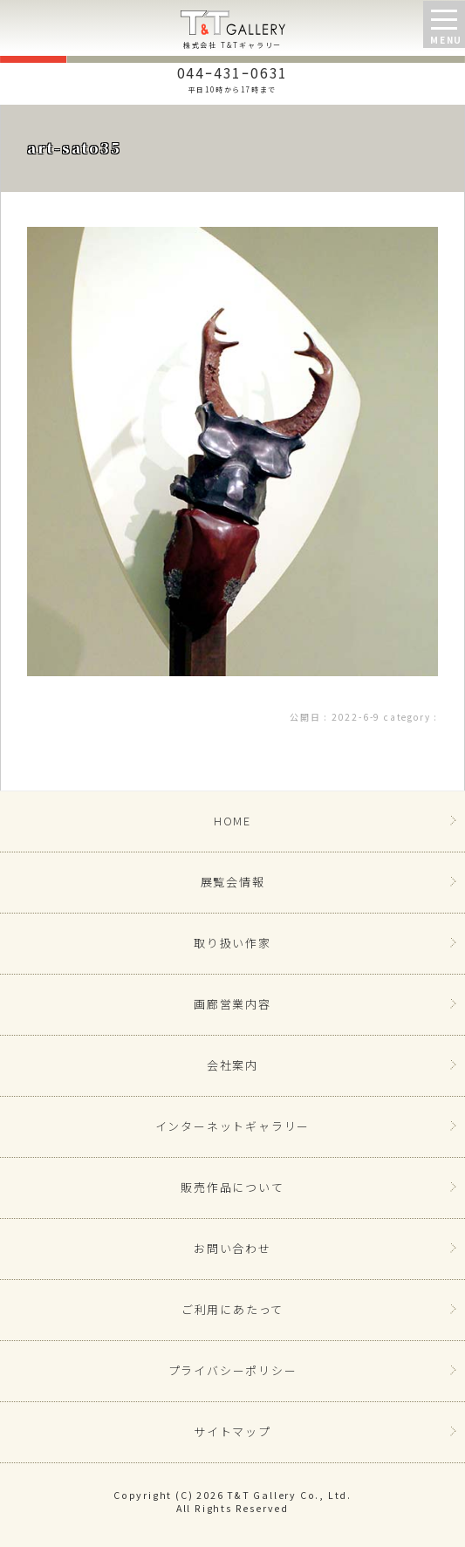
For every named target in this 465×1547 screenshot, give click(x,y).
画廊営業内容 (232, 1004)
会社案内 (232, 1065)
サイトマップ (232, 1431)
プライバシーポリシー (232, 1370)
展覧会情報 (233, 881)
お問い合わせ (232, 1248)
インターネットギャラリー (233, 1126)
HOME (232, 820)
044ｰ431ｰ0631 (232, 77)
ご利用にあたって (232, 1309)
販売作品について (232, 1187)
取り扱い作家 (232, 942)
